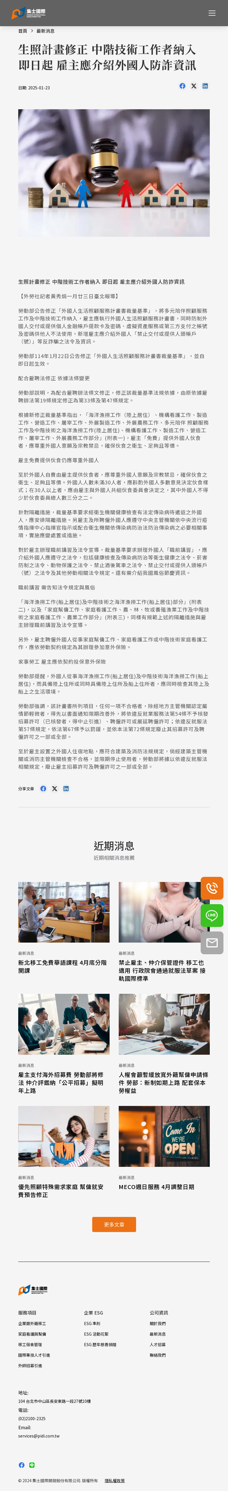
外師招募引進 (30, 1365)
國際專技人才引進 (34, 1355)
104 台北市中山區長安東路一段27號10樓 (54, 1401)
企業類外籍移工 (32, 1323)
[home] (28, 13)
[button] (211, 13)
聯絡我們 (158, 1355)
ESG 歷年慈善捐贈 (100, 1344)
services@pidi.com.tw (38, 1436)
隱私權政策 (115, 1480)
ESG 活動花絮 (96, 1334)
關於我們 (158, 1323)
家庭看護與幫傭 (32, 1334)
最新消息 (158, 1334)
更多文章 (114, 1224)
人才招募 (158, 1344)
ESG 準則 (92, 1323)
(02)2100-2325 (32, 1418)
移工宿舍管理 (30, 1344)
